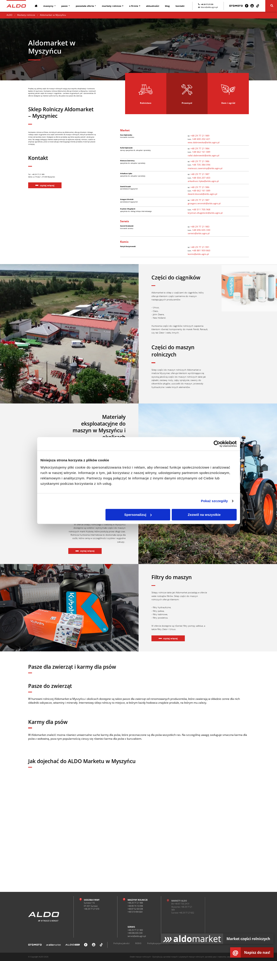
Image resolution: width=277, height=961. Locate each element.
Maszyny (48, 5)
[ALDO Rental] (72, 947)
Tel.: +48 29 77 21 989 (40, 199)
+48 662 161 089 (203, 151)
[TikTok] (257, 6)
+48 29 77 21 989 (201, 135)
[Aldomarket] (53, 947)
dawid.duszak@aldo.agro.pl (202, 193)
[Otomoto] (236, 6)
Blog (165, 5)
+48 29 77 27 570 (207, 4)
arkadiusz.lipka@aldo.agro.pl (203, 181)
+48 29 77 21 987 (201, 174)
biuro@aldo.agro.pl (205, 8)
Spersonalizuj (138, 515)
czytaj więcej (47, 211)
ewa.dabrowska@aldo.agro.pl (204, 142)
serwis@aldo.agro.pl (199, 233)
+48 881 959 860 (203, 250)
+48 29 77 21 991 (201, 247)
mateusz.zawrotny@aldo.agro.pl (205, 168)
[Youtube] (252, 6)
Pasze (64, 5)
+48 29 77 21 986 (201, 161)
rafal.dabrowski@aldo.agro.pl (203, 155)
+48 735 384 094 (203, 164)
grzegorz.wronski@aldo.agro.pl (204, 203)
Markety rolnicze (110, 5)
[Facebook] (246, 6)
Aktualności (150, 5)
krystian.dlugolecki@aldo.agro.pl (205, 212)
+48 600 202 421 (203, 139)
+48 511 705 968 (203, 209)
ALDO (9, 14)
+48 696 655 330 (203, 229)
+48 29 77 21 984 (201, 148)
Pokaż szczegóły (214, 501)
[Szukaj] (271, 6)
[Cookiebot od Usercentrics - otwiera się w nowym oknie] (217, 443)
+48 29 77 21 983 (201, 226)
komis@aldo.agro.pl (198, 254)
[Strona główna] (16, 5)
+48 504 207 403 (203, 177)
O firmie (132, 5)
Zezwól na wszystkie (204, 515)
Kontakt (177, 5)
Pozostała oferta (84, 5)
